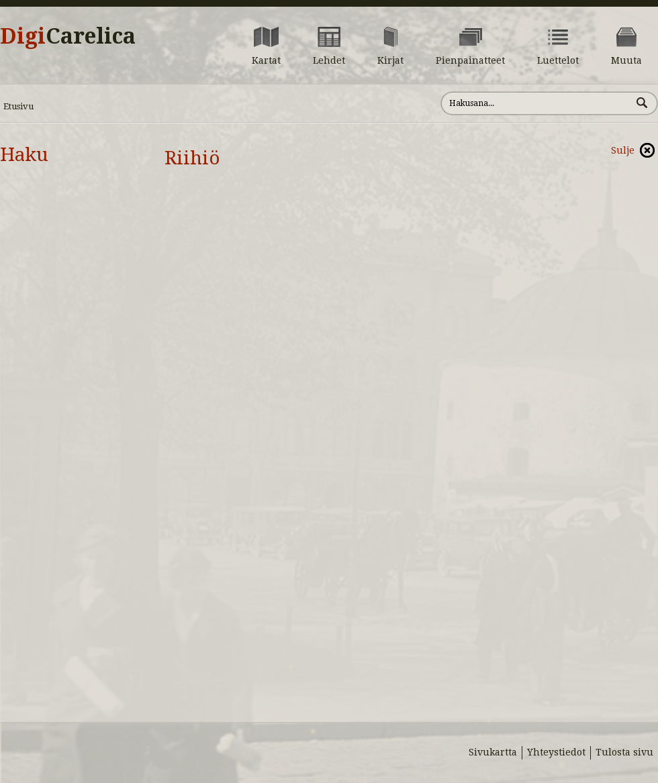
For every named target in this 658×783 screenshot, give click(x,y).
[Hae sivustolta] (536, 103)
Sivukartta (493, 752)
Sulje (622, 150)
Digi (68, 36)
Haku (24, 155)
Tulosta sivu (624, 752)
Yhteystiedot (556, 752)
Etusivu (18, 106)
